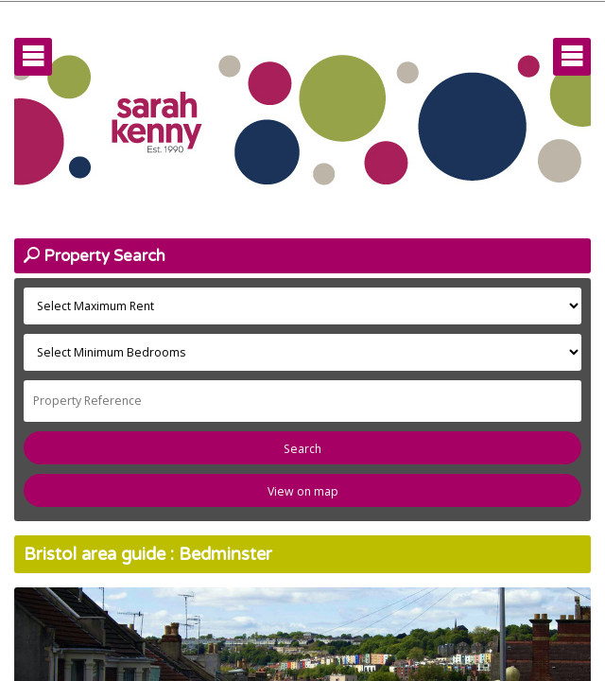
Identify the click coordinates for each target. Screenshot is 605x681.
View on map (303, 491)
